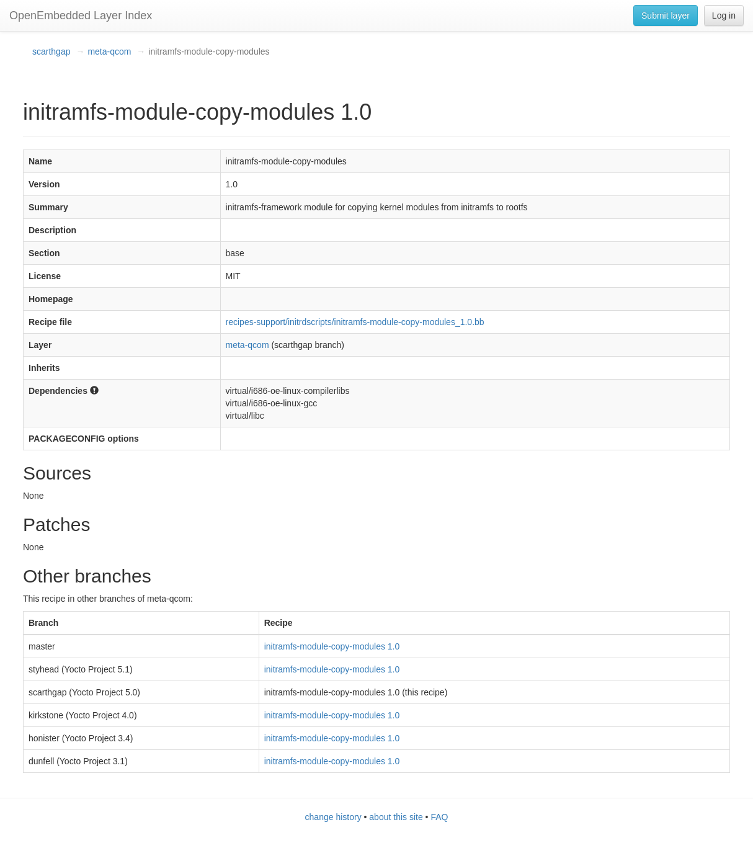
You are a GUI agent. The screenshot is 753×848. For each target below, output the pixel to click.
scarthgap (51, 51)
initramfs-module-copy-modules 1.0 (332, 646)
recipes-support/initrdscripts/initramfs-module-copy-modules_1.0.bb (355, 322)
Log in (724, 15)
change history (333, 817)
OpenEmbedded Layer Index (80, 15)
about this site (395, 817)
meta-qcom (109, 51)
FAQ (439, 817)
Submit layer (665, 15)
